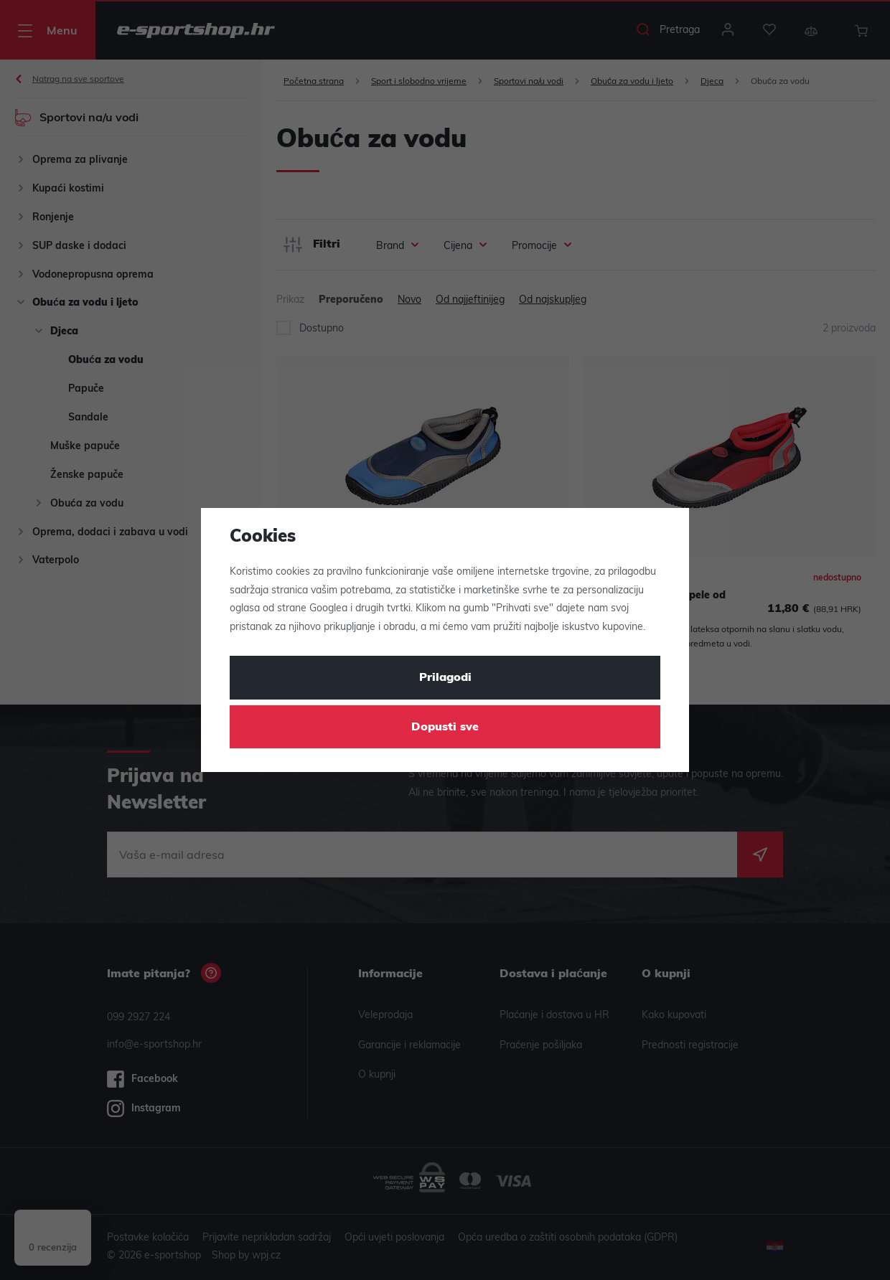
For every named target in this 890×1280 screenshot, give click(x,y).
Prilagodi (445, 678)
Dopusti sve (445, 727)
